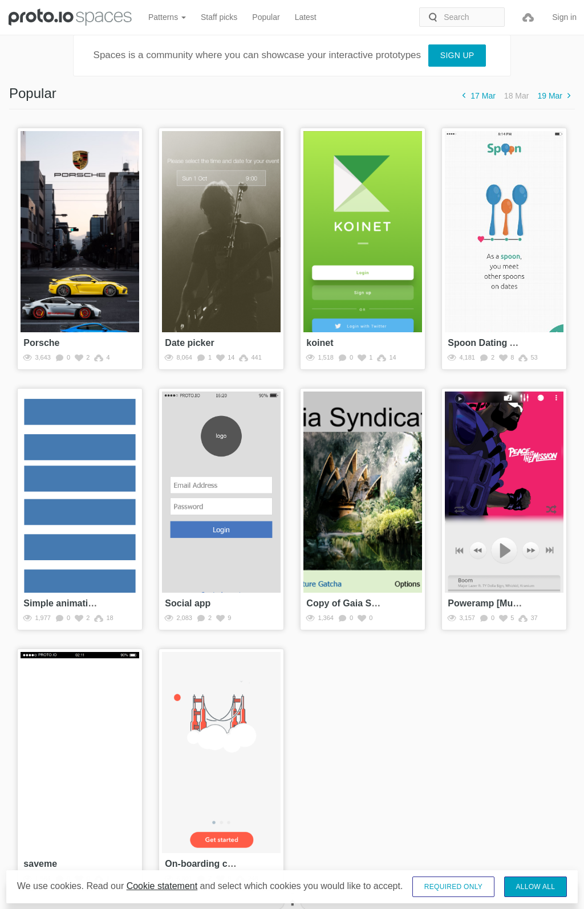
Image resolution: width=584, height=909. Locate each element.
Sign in (564, 17)
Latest (306, 17)
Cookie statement (162, 886)
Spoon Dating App (487, 343)
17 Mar (477, 95)
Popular (265, 17)
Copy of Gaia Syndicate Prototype (379, 603)
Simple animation (61, 603)
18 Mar (516, 95)
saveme (40, 864)
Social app (187, 603)
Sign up (457, 55)
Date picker (189, 343)
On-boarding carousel (212, 864)
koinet (319, 343)
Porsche (41, 343)
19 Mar (556, 95)
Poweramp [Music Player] (503, 603)
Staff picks (219, 17)
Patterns (167, 17)
